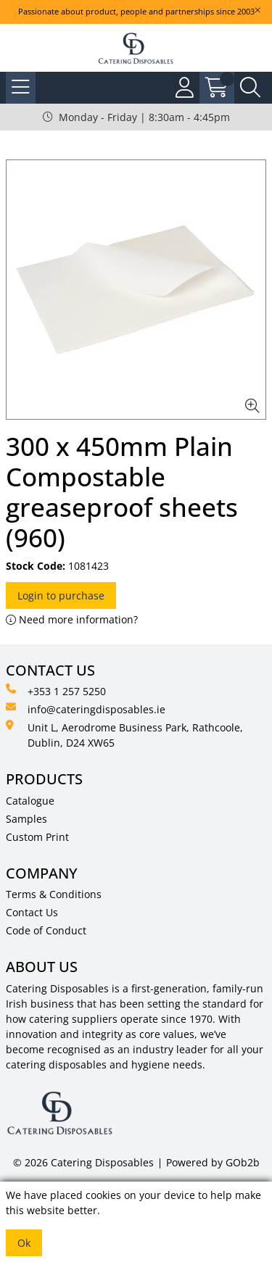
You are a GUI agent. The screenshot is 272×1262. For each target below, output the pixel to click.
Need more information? (72, 619)
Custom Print (37, 837)
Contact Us (32, 912)
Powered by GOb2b (213, 1162)
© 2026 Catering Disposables (83, 1162)
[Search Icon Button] (250, 88)
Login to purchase (60, 595)
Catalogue (30, 801)
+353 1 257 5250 (56, 691)
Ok (23, 1243)
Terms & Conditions (54, 894)
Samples (26, 819)
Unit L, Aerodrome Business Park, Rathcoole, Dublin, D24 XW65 (124, 735)
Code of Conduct (46, 930)
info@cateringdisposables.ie (85, 709)
